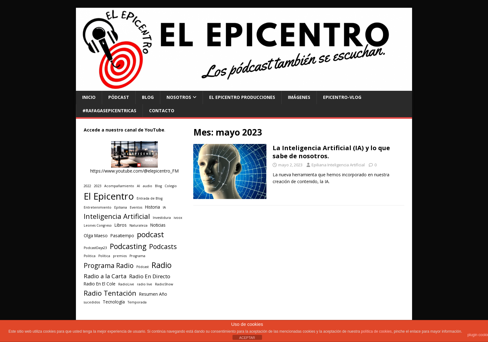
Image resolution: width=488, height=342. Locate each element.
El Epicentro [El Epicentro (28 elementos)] (109, 196)
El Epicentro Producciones (242, 97)
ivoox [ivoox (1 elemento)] (178, 217)
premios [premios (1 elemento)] (120, 256)
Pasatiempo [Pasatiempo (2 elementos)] (122, 235)
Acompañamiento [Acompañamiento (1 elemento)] (119, 186)
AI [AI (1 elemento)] (138, 186)
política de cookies (376, 331)
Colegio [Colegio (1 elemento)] (171, 186)
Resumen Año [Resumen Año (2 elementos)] (153, 294)
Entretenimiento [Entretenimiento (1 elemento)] (97, 207)
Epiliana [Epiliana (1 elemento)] (120, 207)
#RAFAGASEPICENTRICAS (109, 110)
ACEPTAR (247, 338)
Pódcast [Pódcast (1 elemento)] (142, 267)
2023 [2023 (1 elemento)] (97, 186)
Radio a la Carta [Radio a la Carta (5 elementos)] (105, 276)
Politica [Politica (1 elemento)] (90, 256)
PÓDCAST (118, 97)
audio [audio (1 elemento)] (147, 186)
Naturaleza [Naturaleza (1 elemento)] (138, 225)
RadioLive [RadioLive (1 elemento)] (126, 284)
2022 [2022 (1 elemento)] (87, 186)
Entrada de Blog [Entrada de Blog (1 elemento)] (149, 198)
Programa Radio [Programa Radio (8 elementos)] (109, 265)
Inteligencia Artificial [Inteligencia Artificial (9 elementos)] (117, 216)
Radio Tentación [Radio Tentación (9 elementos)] (110, 293)
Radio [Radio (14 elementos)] (161, 265)
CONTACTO (161, 110)
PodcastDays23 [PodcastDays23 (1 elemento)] (95, 248)
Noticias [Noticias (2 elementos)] (158, 225)
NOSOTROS (179, 97)
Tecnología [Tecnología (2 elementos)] (114, 302)
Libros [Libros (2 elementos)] (121, 225)
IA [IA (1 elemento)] (164, 207)
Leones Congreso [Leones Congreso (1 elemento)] (98, 225)
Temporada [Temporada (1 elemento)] (137, 302)
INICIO (89, 97)
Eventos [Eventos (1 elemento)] (136, 207)
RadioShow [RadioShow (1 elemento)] (164, 284)
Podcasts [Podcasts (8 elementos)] (163, 246)
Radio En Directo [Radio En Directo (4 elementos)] (149, 276)
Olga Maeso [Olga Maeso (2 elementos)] (96, 235)
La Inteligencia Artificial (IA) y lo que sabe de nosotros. (331, 152)
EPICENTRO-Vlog (342, 97)
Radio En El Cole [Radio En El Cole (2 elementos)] (99, 284)
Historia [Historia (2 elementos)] (152, 207)
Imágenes (299, 97)
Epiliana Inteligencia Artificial (338, 165)
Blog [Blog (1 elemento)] (158, 186)
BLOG (148, 97)
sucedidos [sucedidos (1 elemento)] (92, 302)
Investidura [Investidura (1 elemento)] (162, 217)
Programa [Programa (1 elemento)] (137, 256)
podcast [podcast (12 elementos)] (150, 234)
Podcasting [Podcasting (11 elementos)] (128, 246)
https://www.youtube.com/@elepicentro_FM (134, 171)
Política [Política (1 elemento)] (104, 256)
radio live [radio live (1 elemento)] (144, 284)
